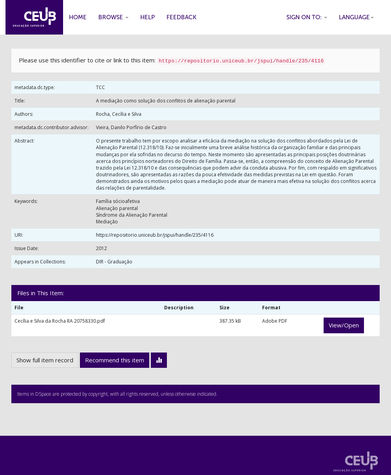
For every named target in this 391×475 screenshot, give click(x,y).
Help (147, 17)
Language (356, 17)
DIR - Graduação (114, 261)
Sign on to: (306, 17)
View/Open (344, 325)
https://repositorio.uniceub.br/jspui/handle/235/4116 (155, 235)
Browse (113, 17)
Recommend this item (114, 360)
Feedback (181, 17)
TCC (100, 87)
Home (78, 17)
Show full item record (44, 360)
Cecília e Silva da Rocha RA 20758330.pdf (59, 321)
